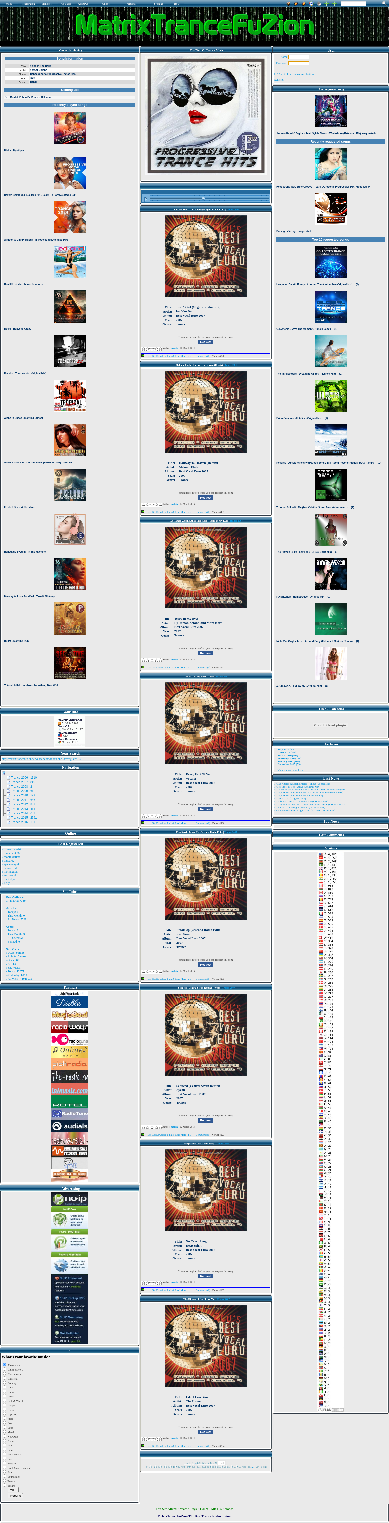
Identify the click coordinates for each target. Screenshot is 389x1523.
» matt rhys (8, 879)
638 (209, 1462)
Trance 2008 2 (21, 786)
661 (249, 1466)
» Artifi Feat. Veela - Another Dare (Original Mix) (301, 801)
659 (239, 1466)
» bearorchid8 (10, 868)
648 (183, 1466)
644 (163, 1466)
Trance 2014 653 (23, 813)
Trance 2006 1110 (24, 777)
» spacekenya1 (10, 864)
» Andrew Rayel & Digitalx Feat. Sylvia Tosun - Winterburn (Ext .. (310, 789)
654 (214, 1466)
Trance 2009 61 (22, 791)
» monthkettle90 (11, 857)
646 (173, 1466)
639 (215, 1462)
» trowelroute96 (11, 849)
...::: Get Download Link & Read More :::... (167, 356)
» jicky (6, 883)
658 (234, 1466)
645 (168, 1466)
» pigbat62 (8, 860)
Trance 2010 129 (23, 795)
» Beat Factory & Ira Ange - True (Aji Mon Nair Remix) (304, 810)
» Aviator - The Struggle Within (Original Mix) (299, 807)
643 (158, 1466)
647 (178, 1466)
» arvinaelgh (9, 875)
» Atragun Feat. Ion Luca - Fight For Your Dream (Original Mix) (309, 804)
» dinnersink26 (11, 853)
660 (244, 1466)
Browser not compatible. (70, 379)
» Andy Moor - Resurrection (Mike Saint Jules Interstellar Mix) (308, 792)
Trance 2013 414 (23, 809)
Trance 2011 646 (23, 800)
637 (204, 1462)
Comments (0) (203, 356)
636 (199, 1462)
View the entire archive (290, 770)
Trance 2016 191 (23, 822)
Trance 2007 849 (23, 782)
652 (204, 1466)
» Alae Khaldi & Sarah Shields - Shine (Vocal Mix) (302, 783)
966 (258, 1466)
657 (229, 1466)
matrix (14, 900)
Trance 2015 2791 (24, 817)
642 (153, 1466)
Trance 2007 (232, 209)
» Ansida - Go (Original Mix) (290, 798)
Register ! (280, 79)
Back (187, 1462)
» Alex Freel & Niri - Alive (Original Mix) (297, 786)
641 (148, 1466)
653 (209, 1466)
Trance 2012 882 (23, 804)
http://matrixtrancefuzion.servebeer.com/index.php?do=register (39, 759)
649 (188, 1466)
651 (198, 1466)
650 (194, 1466)
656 (224, 1466)
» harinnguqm (10, 871)
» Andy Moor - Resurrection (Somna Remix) (298, 795)
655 (219, 1466)
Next (263, 1466)
